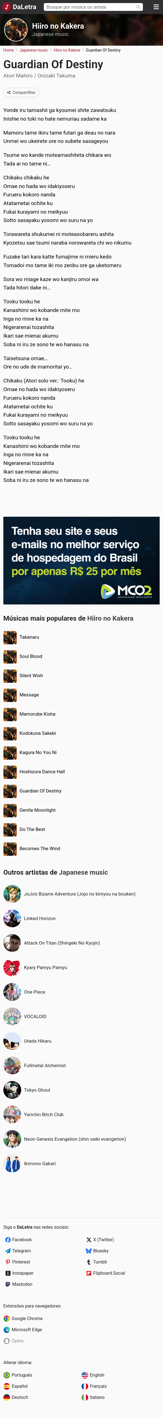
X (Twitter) (103, 1239)
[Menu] (156, 7)
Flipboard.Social (109, 1273)
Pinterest (21, 1262)
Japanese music (50, 34)
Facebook (22, 1239)
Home (8, 50)
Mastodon (22, 1284)
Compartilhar (21, 92)
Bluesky (101, 1250)
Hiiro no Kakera (58, 26)
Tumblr (100, 1262)
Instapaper (22, 1273)
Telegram (21, 1250)
